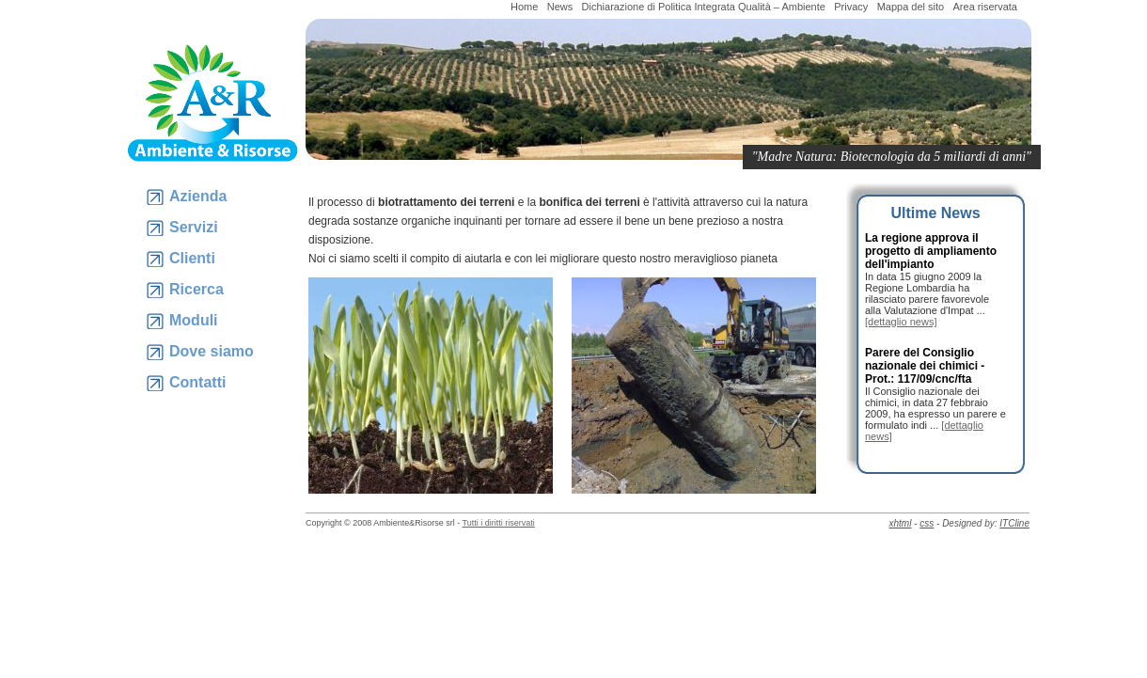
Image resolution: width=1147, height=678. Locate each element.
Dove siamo (211, 351)
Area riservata (985, 6)
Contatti (197, 382)
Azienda (198, 196)
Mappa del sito (911, 6)
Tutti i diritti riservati (499, 523)
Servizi (193, 227)
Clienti (192, 258)
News (560, 6)
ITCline (1014, 523)
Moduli (193, 320)
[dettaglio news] (900, 321)
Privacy (851, 6)
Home (524, 6)
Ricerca (196, 289)
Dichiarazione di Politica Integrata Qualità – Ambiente (703, 6)
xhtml (899, 523)
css (926, 523)
